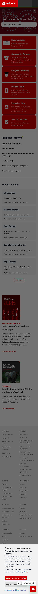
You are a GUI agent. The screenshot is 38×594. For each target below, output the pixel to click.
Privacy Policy (23, 572)
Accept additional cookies (16, 578)
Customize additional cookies (15, 590)
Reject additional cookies (15, 584)
